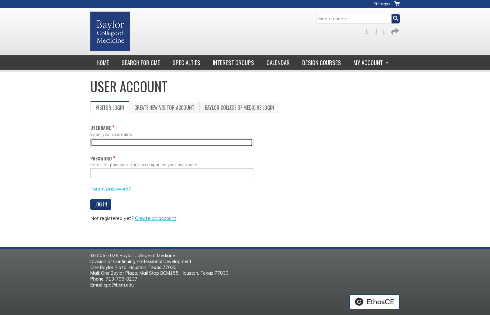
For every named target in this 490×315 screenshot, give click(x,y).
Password (101, 158)
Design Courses (321, 62)
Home (103, 62)
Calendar (278, 62)
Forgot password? (110, 188)
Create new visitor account (164, 107)
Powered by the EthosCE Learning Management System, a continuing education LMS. (374, 301)
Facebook (369, 30)
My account (368, 62)
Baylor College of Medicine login (239, 107)
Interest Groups (233, 62)
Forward (394, 30)
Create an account (155, 218)
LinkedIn (386, 30)
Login (384, 4)
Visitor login (112, 108)
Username (100, 127)
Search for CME (141, 62)
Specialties (186, 62)
